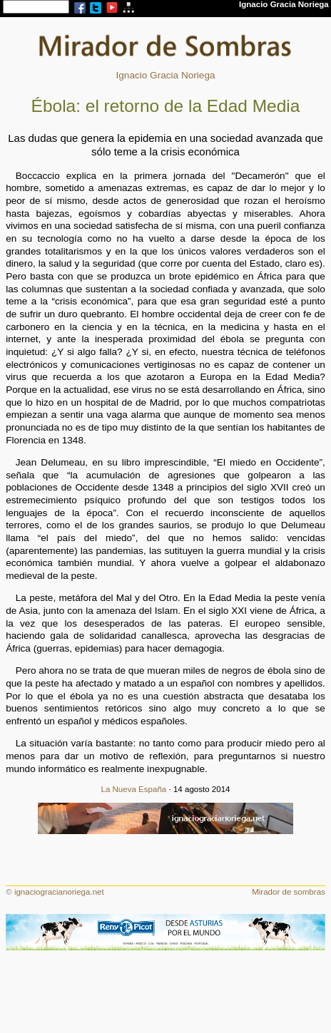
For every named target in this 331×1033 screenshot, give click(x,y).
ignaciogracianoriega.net (59, 892)
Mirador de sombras (288, 892)
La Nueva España (133, 789)
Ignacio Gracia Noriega (165, 75)
